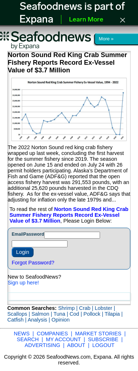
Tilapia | (113, 314)
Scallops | (19, 314)
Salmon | (42, 314)
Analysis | (39, 320)
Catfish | (17, 320)
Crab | (87, 308)
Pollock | (94, 314)
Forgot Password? (33, 263)
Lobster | (105, 308)
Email (17, 234)
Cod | (76, 314)
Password (33, 234)
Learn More (86, 19)
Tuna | (61, 314)
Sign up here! (23, 283)
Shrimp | (68, 308)
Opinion (60, 320)
